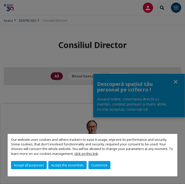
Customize (99, 165)
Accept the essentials (67, 165)
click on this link (86, 153)
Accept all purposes (29, 165)
